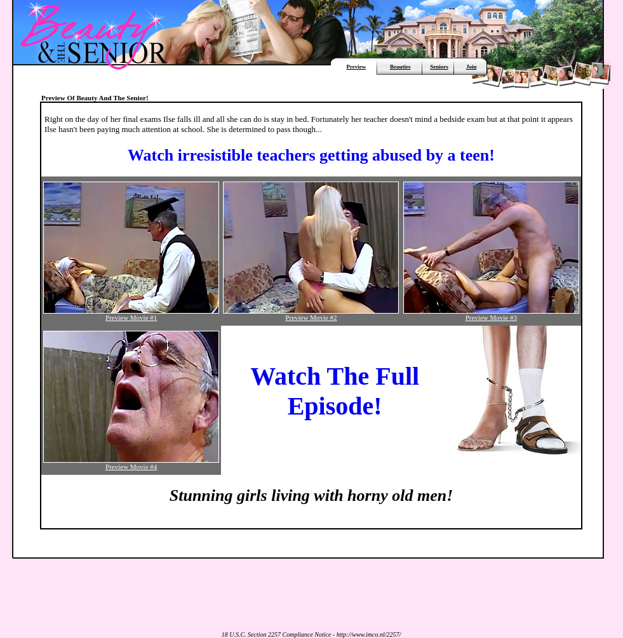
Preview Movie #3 (491, 314)
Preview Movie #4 (131, 463)
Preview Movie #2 (311, 314)
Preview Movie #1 (131, 314)
